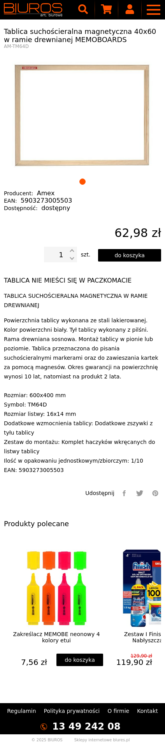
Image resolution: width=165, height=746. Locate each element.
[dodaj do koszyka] (129, 255)
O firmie (118, 711)
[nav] (153, 9)
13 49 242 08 (86, 726)
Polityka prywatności (72, 711)
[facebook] (124, 493)
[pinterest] (155, 493)
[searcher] (83, 9)
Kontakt (147, 711)
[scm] (106, 9)
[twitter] (140, 493)
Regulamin (21, 711)
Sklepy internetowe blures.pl (102, 740)
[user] (130, 9)
